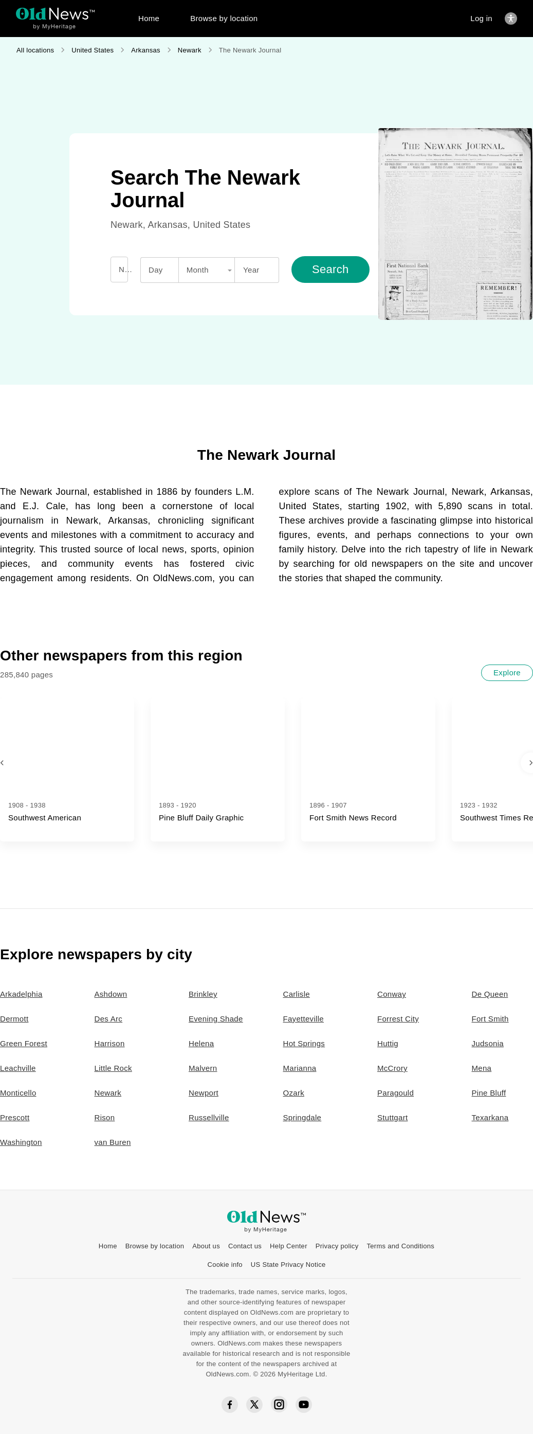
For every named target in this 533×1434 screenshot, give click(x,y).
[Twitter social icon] (254, 1404)
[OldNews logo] (55, 13)
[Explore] (507, 673)
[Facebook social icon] (230, 1404)
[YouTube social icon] (304, 1404)
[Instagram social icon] (279, 1404)
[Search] (330, 269)
